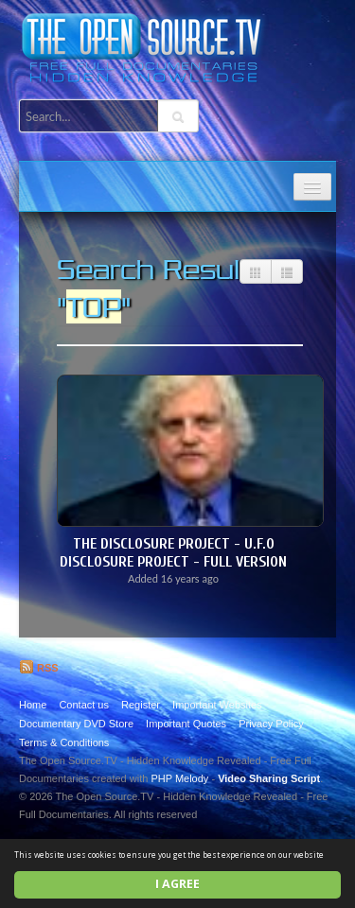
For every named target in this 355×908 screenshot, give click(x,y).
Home (32, 704)
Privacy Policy (271, 723)
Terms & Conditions (64, 742)
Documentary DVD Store (76, 723)
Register (140, 704)
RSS (39, 667)
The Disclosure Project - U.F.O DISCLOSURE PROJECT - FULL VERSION (173, 552)
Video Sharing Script (269, 778)
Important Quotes (186, 723)
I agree (177, 884)
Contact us (84, 704)
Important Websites (217, 704)
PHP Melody (179, 778)
